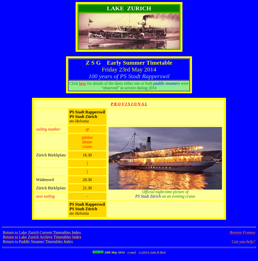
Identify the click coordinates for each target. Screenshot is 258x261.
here (82, 83)
